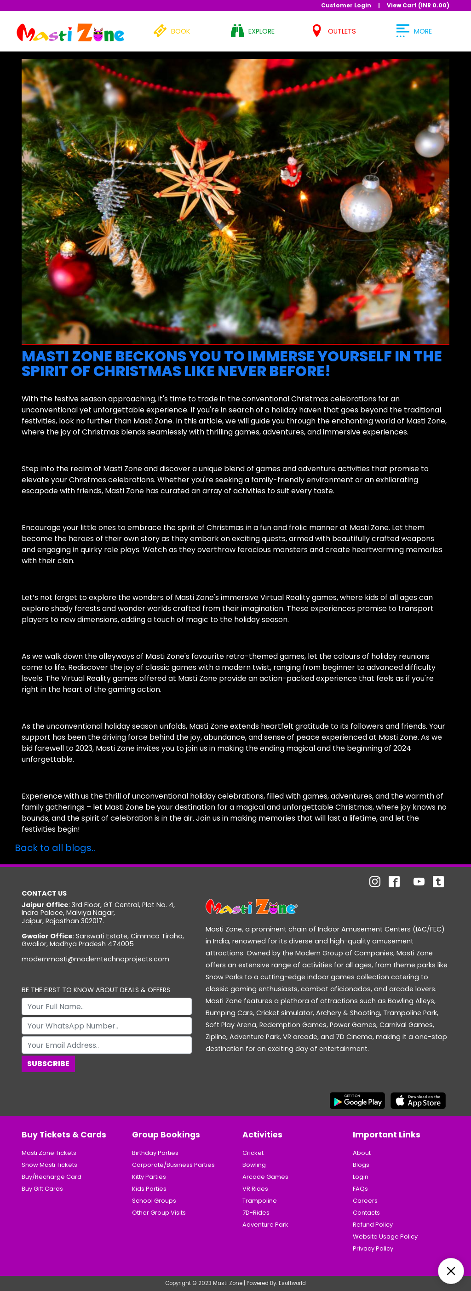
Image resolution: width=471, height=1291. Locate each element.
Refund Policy (373, 1224)
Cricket (253, 1152)
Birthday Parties (155, 1152)
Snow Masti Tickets (49, 1164)
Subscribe (48, 1063)
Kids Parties (149, 1188)
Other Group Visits (159, 1212)
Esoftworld (292, 1283)
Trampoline (259, 1200)
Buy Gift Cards (42, 1188)
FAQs (360, 1188)
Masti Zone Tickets (49, 1152)
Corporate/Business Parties (173, 1164)
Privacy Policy (373, 1248)
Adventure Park (265, 1224)
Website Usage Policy (385, 1236)
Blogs (361, 1164)
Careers (365, 1200)
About (362, 1152)
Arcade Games (265, 1176)
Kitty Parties (149, 1176)
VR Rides (255, 1188)
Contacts (366, 1212)
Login (360, 1176)
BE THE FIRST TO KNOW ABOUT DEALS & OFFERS (96, 990)
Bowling (254, 1164)
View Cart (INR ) (418, 5)
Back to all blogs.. (55, 847)
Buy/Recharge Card (51, 1176)
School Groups (154, 1200)
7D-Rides (256, 1212)
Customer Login (346, 5)
